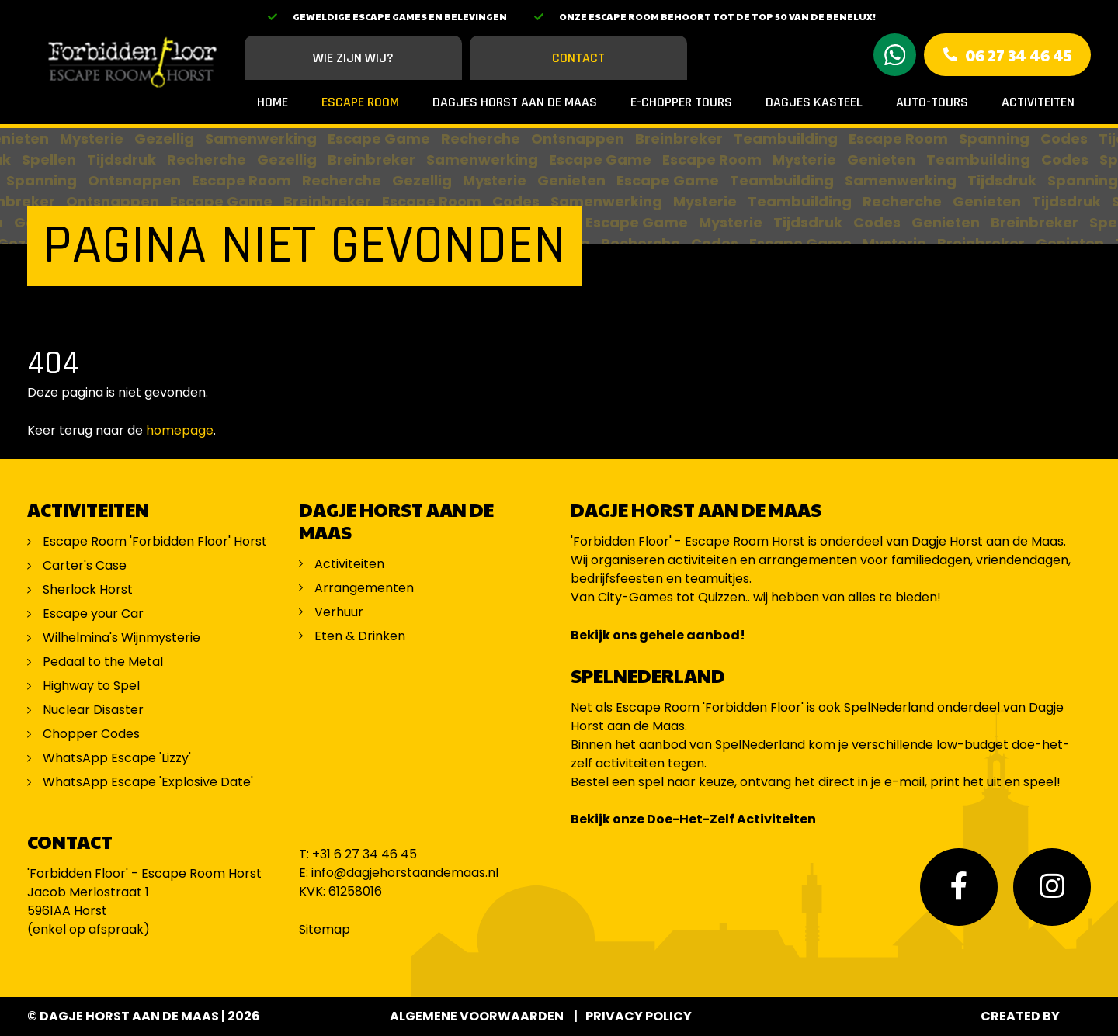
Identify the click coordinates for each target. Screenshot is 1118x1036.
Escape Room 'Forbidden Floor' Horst (155, 541)
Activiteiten (1038, 102)
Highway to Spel (93, 686)
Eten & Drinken (359, 636)
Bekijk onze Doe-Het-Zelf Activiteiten (693, 819)
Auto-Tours (932, 102)
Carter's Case (85, 565)
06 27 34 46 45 (1018, 55)
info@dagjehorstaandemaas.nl (404, 873)
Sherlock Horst (88, 589)
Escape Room (360, 102)
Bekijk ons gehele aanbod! (658, 635)
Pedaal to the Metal (104, 661)
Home (272, 102)
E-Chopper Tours (681, 102)
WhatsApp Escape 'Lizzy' (117, 758)
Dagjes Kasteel (814, 102)
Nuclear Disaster (93, 710)
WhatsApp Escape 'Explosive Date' (148, 782)
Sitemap (324, 929)
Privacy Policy (638, 1016)
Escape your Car (93, 613)
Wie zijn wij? (353, 58)
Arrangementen (364, 588)
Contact (578, 58)
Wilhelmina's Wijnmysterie (121, 637)
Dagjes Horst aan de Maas (514, 102)
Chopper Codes (91, 734)
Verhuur (338, 612)
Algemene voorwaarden (477, 1016)
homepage (180, 430)
